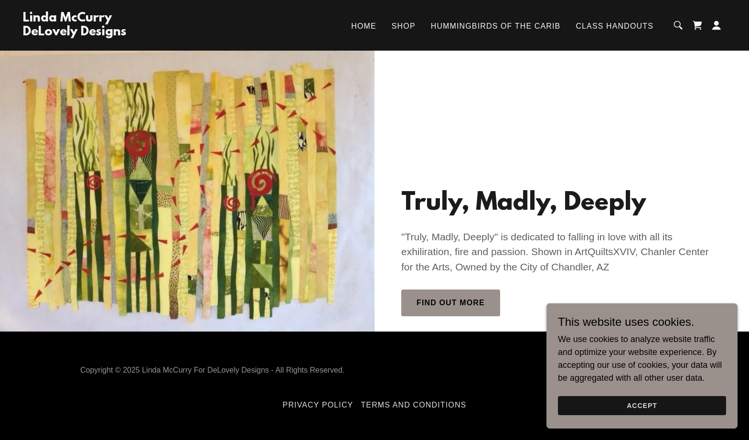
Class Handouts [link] (614, 26)
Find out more (451, 303)
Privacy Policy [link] (318, 405)
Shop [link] (404, 26)
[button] (716, 25)
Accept (642, 405)
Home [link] (363, 26)
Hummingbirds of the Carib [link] (496, 26)
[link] (74, 32)
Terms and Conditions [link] (413, 405)
